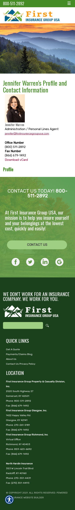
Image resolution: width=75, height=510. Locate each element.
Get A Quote (13, 349)
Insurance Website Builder (27, 497)
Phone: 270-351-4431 (18, 478)
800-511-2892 (13, 3)
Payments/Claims (16, 354)
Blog (29, 354)
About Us (11, 359)
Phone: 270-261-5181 (18, 425)
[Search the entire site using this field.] (23, 325)
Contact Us (37, 245)
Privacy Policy (27, 363)
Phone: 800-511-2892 (18, 400)
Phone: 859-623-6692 (19, 449)
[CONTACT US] (37, 244)
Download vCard (16, 160)
